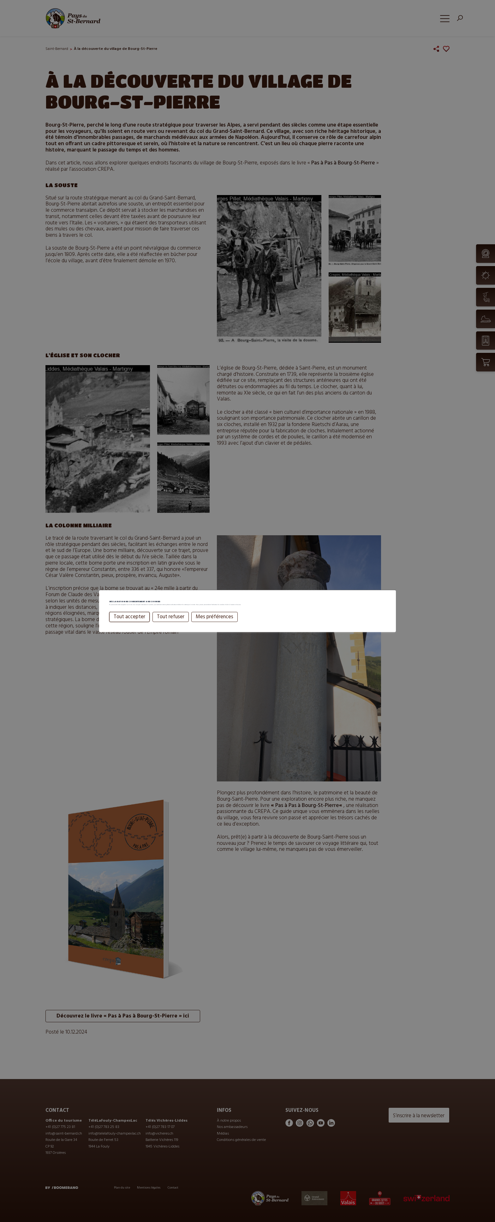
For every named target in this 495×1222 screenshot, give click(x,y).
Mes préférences (214, 626)
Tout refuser (170, 626)
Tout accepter (129, 626)
